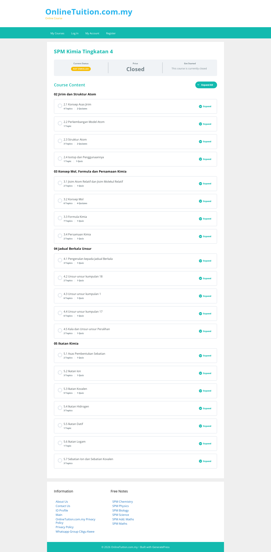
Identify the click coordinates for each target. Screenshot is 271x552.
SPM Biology (120, 510)
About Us (62, 502)
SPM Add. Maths (123, 519)
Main (59, 515)
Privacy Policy (65, 527)
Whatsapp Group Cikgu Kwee (75, 531)
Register (111, 33)
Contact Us (63, 506)
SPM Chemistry (122, 502)
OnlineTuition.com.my (88, 11)
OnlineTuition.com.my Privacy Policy (75, 521)
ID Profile (62, 510)
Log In (74, 33)
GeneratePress (161, 547)
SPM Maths (119, 524)
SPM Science (120, 515)
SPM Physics (120, 506)
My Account (92, 33)
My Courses (57, 33)
